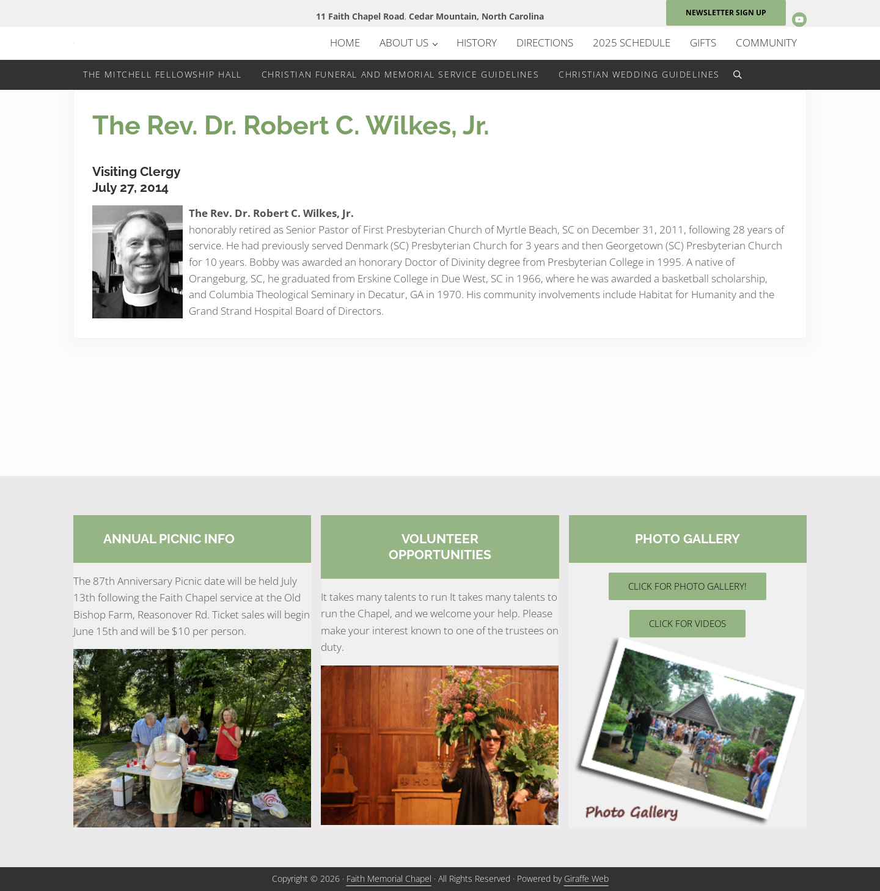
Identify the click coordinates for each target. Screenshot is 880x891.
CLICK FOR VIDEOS (687, 624)
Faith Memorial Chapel (388, 879)
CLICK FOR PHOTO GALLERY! (687, 587)
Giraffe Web (586, 879)
